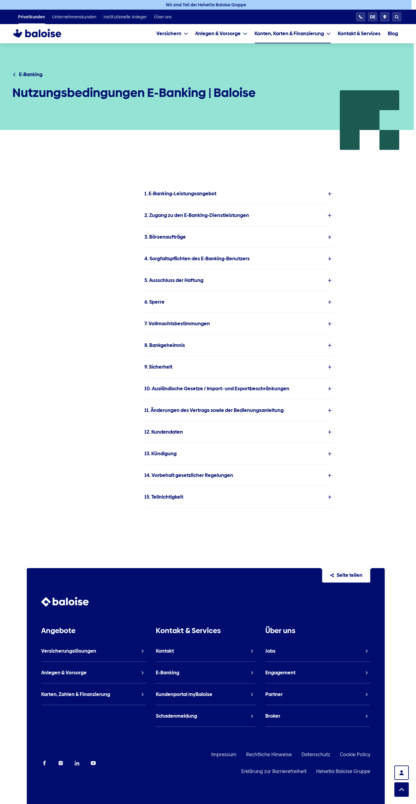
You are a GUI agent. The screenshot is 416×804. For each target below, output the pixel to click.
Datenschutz (267, 754)
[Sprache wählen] (372, 17)
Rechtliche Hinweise (221, 754)
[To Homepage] (43, 34)
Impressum (175, 754)
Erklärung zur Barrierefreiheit (364, 754)
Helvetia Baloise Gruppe (370, 771)
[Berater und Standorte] (385, 17)
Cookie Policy (307, 754)
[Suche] (397, 17)
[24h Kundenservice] (360, 17)
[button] (238, 193)
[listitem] (31, 17)
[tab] (172, 33)
